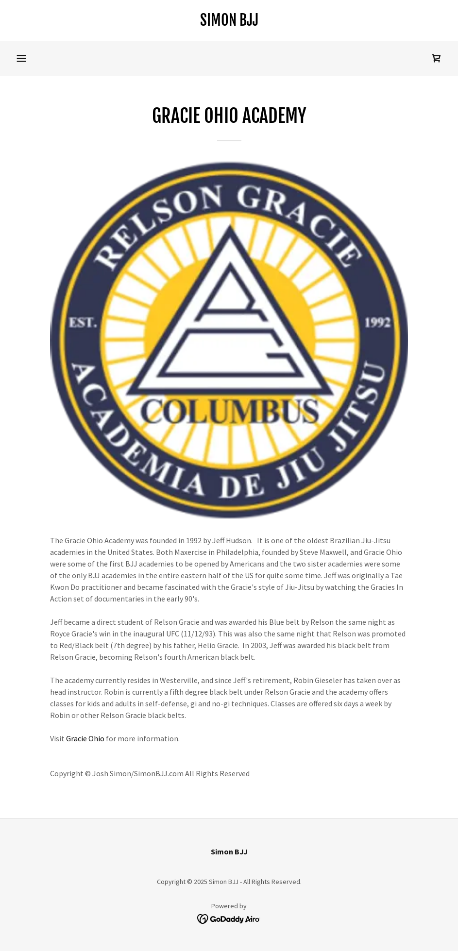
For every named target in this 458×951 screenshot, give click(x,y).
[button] (21, 58)
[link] (229, 23)
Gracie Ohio (85, 738)
